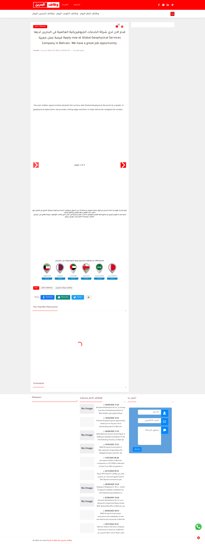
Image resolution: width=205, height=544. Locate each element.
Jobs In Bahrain (40, 26)
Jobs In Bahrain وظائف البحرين (60, 541)
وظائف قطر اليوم (89, 14)
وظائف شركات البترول (64, 288)
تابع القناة (47, 278)
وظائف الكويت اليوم (67, 14)
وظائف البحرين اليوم (44, 14)
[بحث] (172, 14)
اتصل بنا (65, 5)
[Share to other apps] (88, 297)
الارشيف (76, 5)
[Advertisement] (80, 76)
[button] (48, 297)
